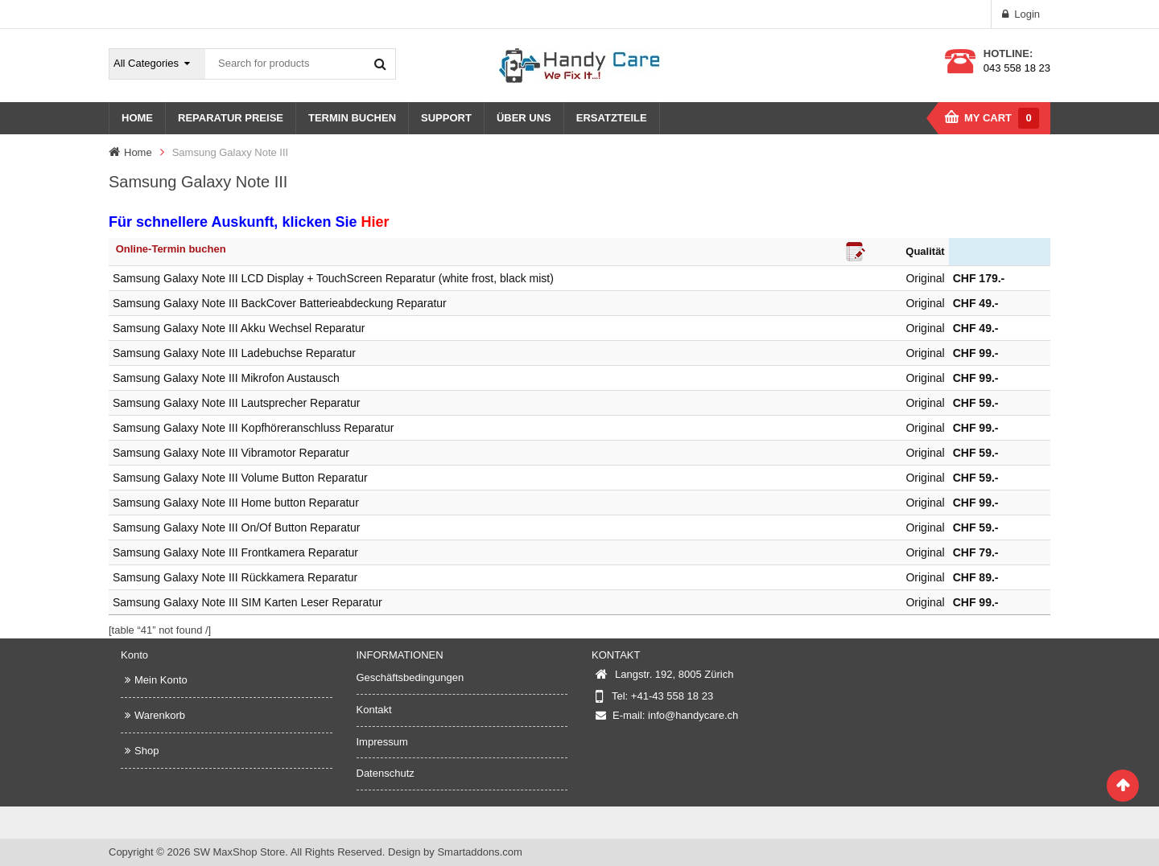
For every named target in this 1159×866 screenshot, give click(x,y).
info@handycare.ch (693, 715)
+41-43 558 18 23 (672, 696)
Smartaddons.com (479, 852)
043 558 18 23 (1017, 68)
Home (138, 152)
